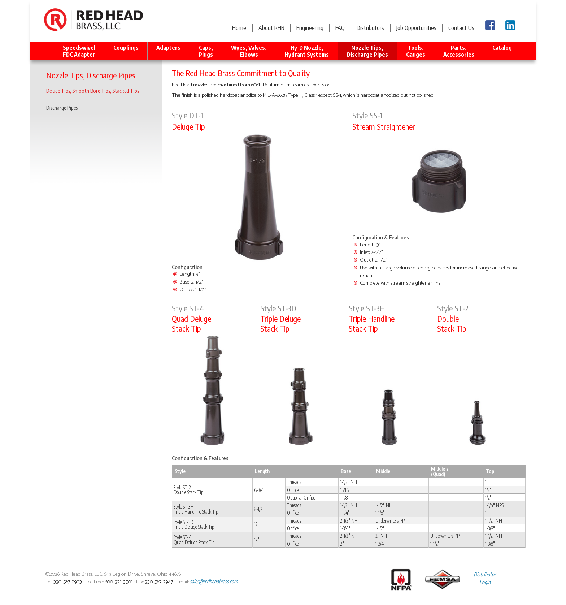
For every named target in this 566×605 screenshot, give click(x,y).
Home (239, 27)
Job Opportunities (416, 27)
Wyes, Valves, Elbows (249, 51)
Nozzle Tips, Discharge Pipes (367, 51)
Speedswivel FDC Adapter (79, 51)
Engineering (309, 27)
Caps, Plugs (206, 51)
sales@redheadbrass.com (214, 581)
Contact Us (461, 27)
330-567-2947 (159, 582)
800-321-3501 (118, 582)
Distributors (370, 27)
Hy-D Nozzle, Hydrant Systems (307, 51)
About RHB (271, 27)
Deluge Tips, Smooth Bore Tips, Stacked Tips (92, 90)
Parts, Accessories (458, 51)
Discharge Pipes (62, 107)
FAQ (340, 27)
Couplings (126, 51)
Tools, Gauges (415, 51)
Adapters (168, 51)
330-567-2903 (67, 582)
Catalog (502, 51)
